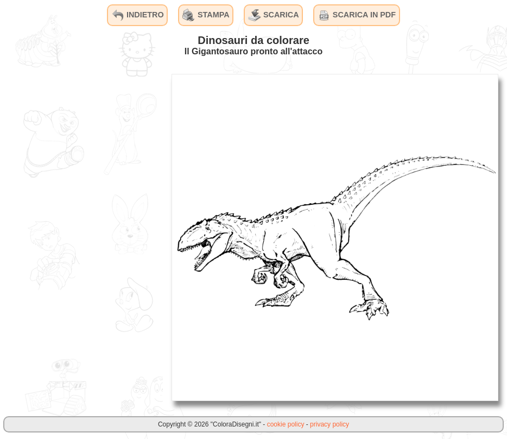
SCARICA (273, 15)
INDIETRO (137, 15)
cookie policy (286, 424)
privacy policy (329, 424)
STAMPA (206, 15)
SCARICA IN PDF (357, 15)
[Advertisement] (81, 237)
